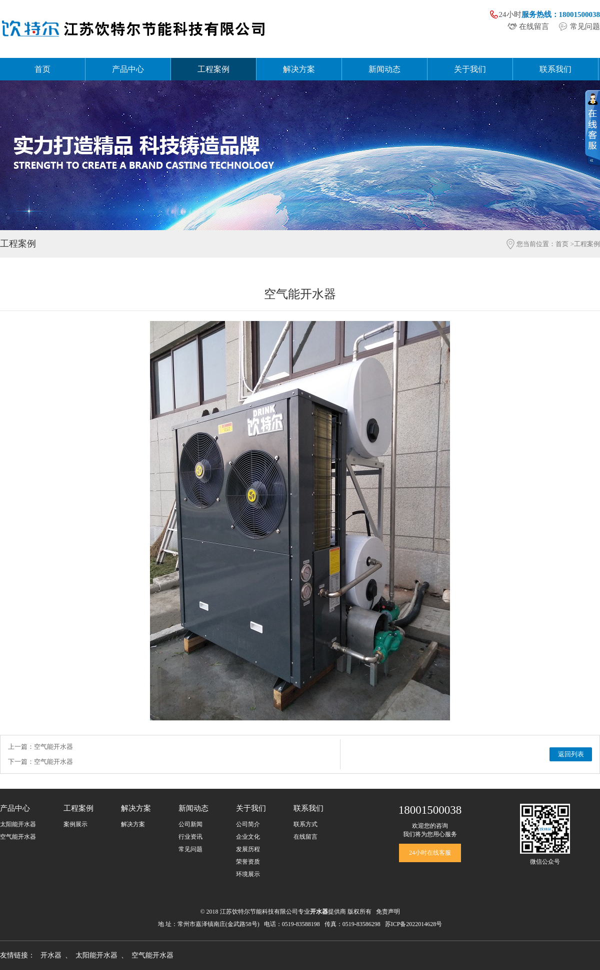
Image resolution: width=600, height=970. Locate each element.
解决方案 (299, 69)
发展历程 (248, 849)
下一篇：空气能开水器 (40, 761)
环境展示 (248, 874)
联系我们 (556, 69)
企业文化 (248, 836)
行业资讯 (190, 836)
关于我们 (470, 69)
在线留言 (534, 26)
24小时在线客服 (430, 852)
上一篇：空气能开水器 (40, 746)
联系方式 (306, 824)
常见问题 (585, 26)
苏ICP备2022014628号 (413, 924)
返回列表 (571, 754)
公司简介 (248, 824)
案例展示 (76, 824)
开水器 (51, 955)
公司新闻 (190, 824)
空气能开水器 (18, 836)
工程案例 (214, 69)
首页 (42, 69)
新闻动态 (384, 69)
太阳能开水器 (18, 824)
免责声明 (388, 911)
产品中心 (128, 69)
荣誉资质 (248, 861)
